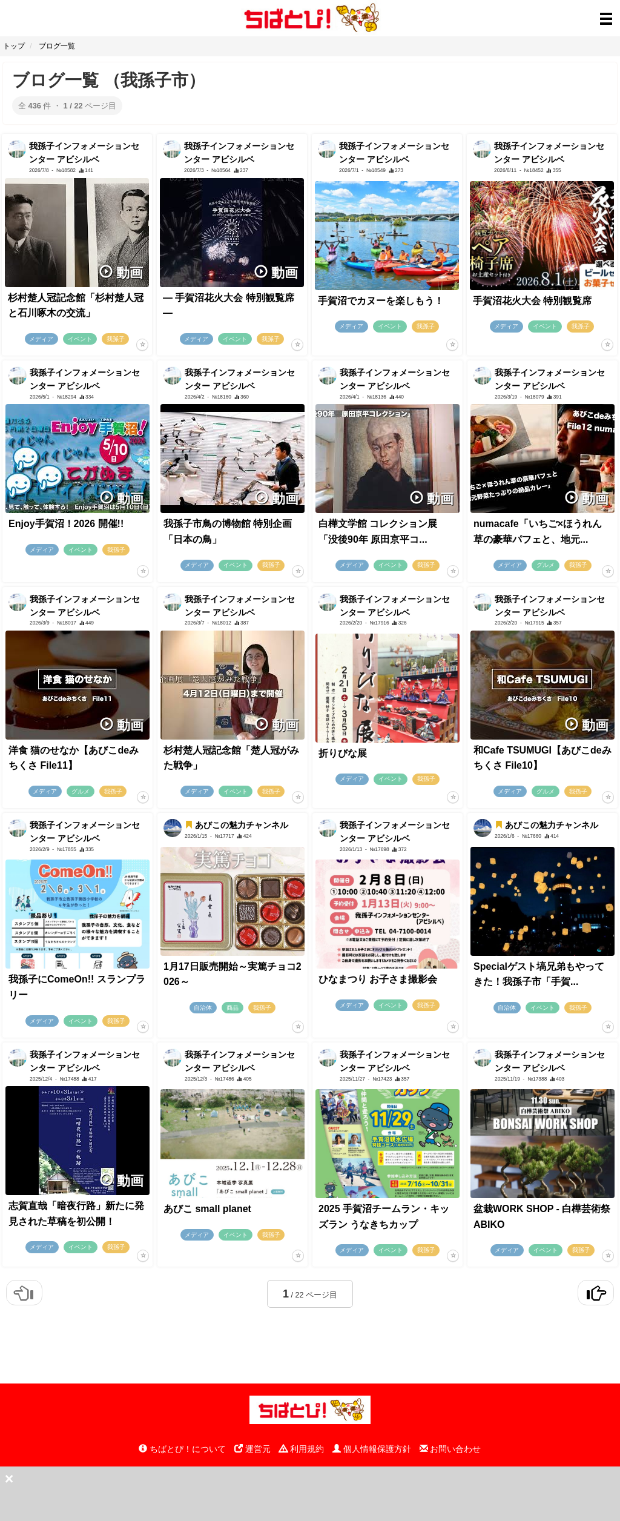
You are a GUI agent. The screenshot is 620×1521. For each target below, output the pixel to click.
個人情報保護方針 (371, 1449)
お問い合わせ (450, 1449)
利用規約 (301, 1449)
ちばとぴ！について (182, 1449)
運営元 (252, 1449)
